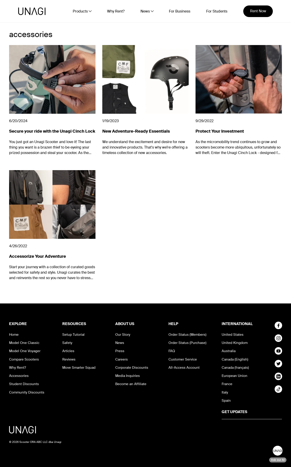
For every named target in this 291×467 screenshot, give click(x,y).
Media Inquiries (127, 376)
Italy (225, 392)
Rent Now (258, 11)
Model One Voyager (24, 351)
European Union (234, 376)
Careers (121, 359)
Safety (67, 343)
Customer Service (182, 359)
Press (119, 351)
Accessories (19, 376)
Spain (226, 400)
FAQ (171, 351)
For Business (179, 11)
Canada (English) (235, 359)
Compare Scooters (24, 359)
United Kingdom (235, 343)
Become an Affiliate (130, 384)
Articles (68, 351)
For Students (216, 11)
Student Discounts (24, 384)
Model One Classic (24, 343)
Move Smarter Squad (78, 367)
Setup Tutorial (73, 334)
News (119, 343)
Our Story (122, 334)
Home (14, 334)
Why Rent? (116, 11)
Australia (229, 351)
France (227, 384)
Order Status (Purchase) (187, 343)
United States (232, 334)
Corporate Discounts (131, 367)
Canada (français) (235, 367)
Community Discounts (26, 392)
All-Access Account (184, 367)
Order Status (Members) (187, 334)
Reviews (68, 359)
